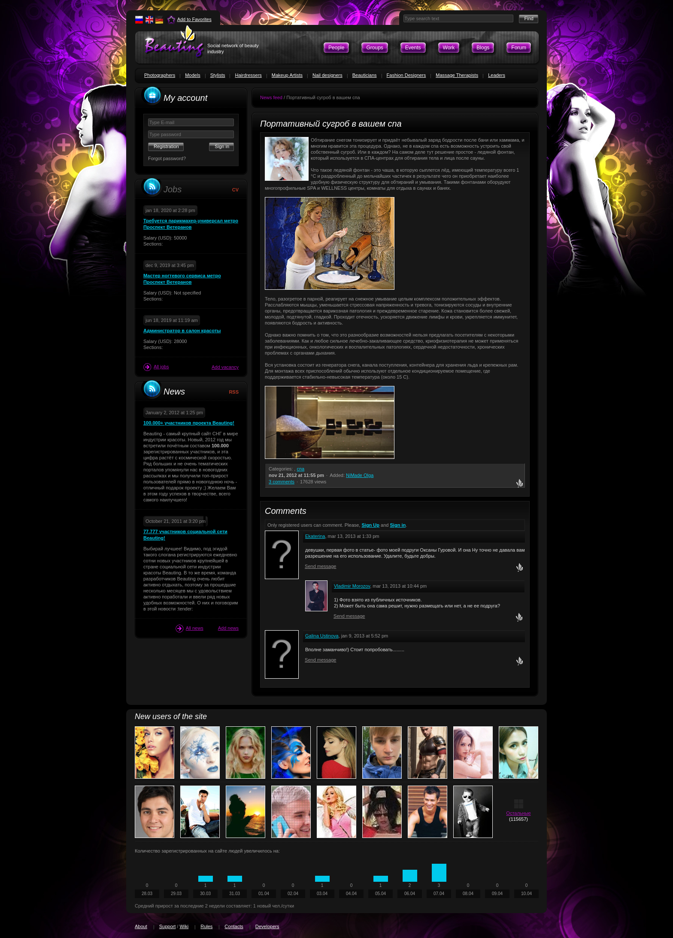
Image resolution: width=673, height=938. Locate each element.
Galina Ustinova (322, 635)
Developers (267, 926)
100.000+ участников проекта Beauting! (188, 422)
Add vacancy (225, 367)
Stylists (217, 75)
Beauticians (364, 75)
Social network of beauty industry (233, 48)
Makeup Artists (287, 75)
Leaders (496, 75)
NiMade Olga (359, 475)
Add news (228, 628)
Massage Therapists (457, 75)
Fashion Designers (406, 75)
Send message (320, 566)
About (141, 926)
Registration (166, 146)
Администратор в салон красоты (182, 330)
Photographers (159, 75)
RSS (234, 392)
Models (192, 75)
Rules (206, 926)
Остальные (518, 813)
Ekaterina (315, 536)
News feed (271, 97)
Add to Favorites (194, 19)
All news (189, 628)
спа (300, 468)
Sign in (398, 525)
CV (235, 189)
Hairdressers (248, 75)
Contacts (233, 926)
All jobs (156, 367)
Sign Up (370, 525)
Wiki (183, 926)
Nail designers (327, 75)
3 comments (281, 481)
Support (167, 926)
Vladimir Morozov (352, 586)
